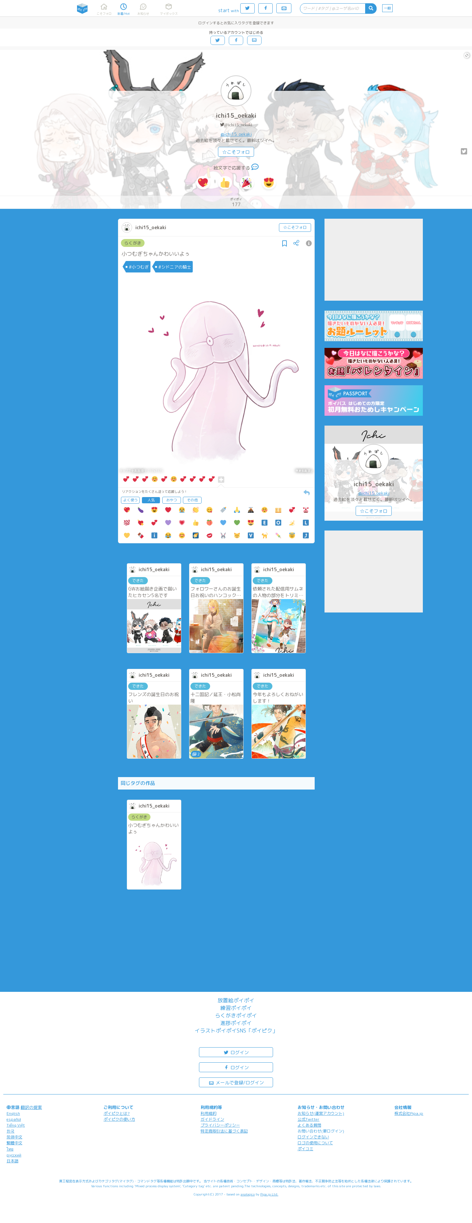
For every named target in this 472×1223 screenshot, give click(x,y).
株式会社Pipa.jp (408, 1113)
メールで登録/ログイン (236, 1082)
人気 (151, 500)
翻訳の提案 (31, 1107)
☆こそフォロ (236, 152)
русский (14, 1155)
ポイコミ (305, 1149)
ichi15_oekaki (236, 115)
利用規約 (208, 1113)
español (14, 1119)
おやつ (171, 500)
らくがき (132, 243)
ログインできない (313, 1137)
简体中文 (14, 1137)
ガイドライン (212, 1119)
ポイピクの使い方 (119, 1119)
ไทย (10, 1149)
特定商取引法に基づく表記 (224, 1131)
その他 (192, 500)
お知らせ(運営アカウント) (321, 1113)
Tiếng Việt (16, 1125)
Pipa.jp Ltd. (269, 1194)
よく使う (130, 500)
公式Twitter (309, 1119)
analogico (248, 1194)
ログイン (236, 1052)
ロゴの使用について (315, 1143)
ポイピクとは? (117, 1113)
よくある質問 (309, 1125)
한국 (10, 1131)
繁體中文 (14, 1143)
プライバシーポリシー (220, 1125)
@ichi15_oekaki (238, 125)
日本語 (12, 1161)
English (13, 1113)
